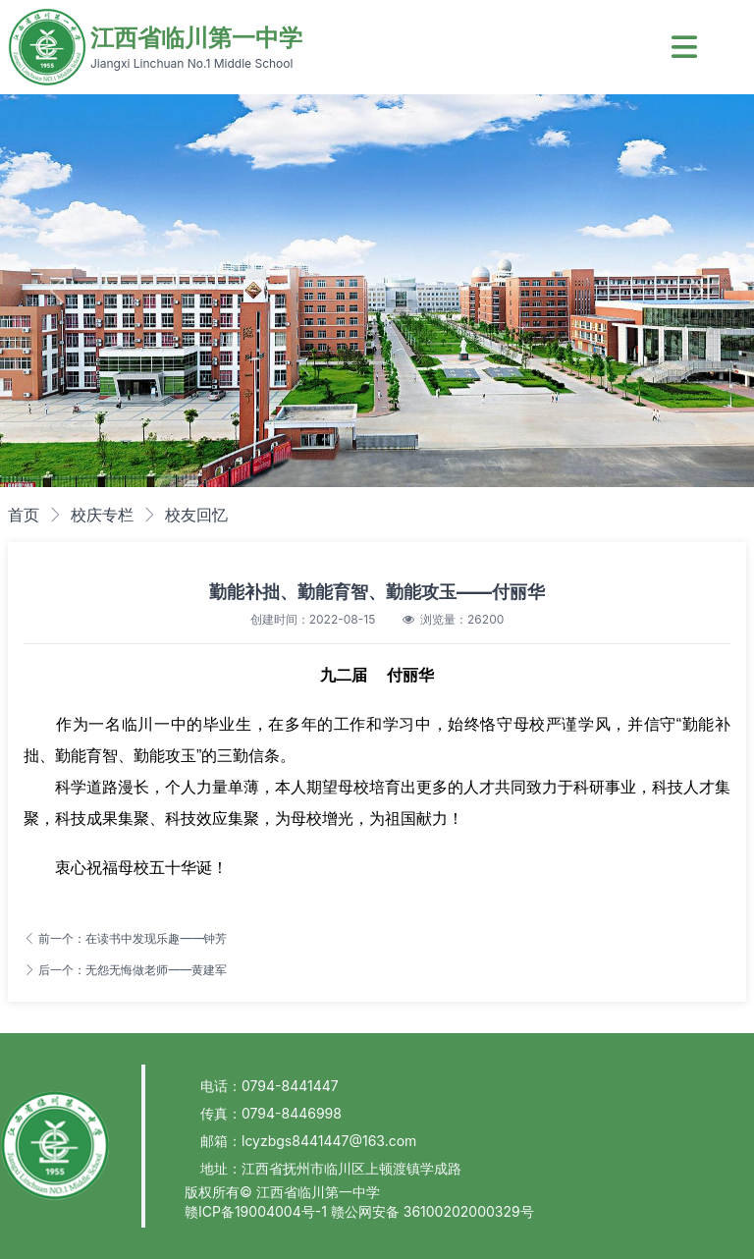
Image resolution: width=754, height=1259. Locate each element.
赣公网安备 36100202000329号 (432, 1211)
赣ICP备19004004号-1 (258, 1211)
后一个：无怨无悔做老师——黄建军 (125, 969)
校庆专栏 (102, 514)
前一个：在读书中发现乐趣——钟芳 (125, 938)
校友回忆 (196, 514)
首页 (23, 514)
